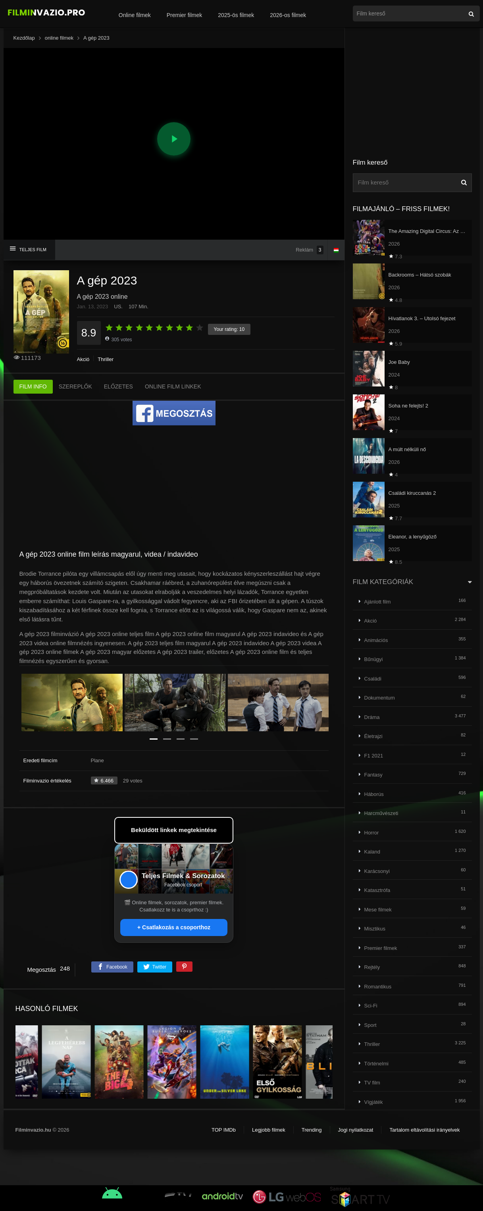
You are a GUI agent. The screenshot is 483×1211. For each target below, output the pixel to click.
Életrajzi (373, 736)
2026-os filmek (288, 15)
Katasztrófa (377, 890)
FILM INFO (33, 386)
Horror (371, 833)
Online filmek (135, 15)
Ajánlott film (377, 602)
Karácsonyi (377, 871)
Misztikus (374, 929)
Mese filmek (378, 910)
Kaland (372, 852)
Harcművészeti (381, 813)
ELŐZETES (118, 386)
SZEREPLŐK (75, 386)
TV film (372, 1083)
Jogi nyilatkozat (355, 1130)
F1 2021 (373, 756)
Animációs (376, 640)
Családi (372, 679)
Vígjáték (373, 1102)
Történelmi (376, 1064)
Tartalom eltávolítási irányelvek (424, 1130)
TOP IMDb (224, 1130)
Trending (312, 1130)
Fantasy (373, 775)
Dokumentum (379, 698)
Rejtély (372, 967)
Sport (370, 1025)
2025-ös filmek (236, 15)
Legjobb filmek (268, 1130)
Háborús (374, 794)
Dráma (372, 717)
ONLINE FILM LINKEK (173, 386)
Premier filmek (184, 15)
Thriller (106, 359)
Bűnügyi (373, 659)
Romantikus (378, 987)
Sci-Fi (370, 1006)
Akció (83, 359)
